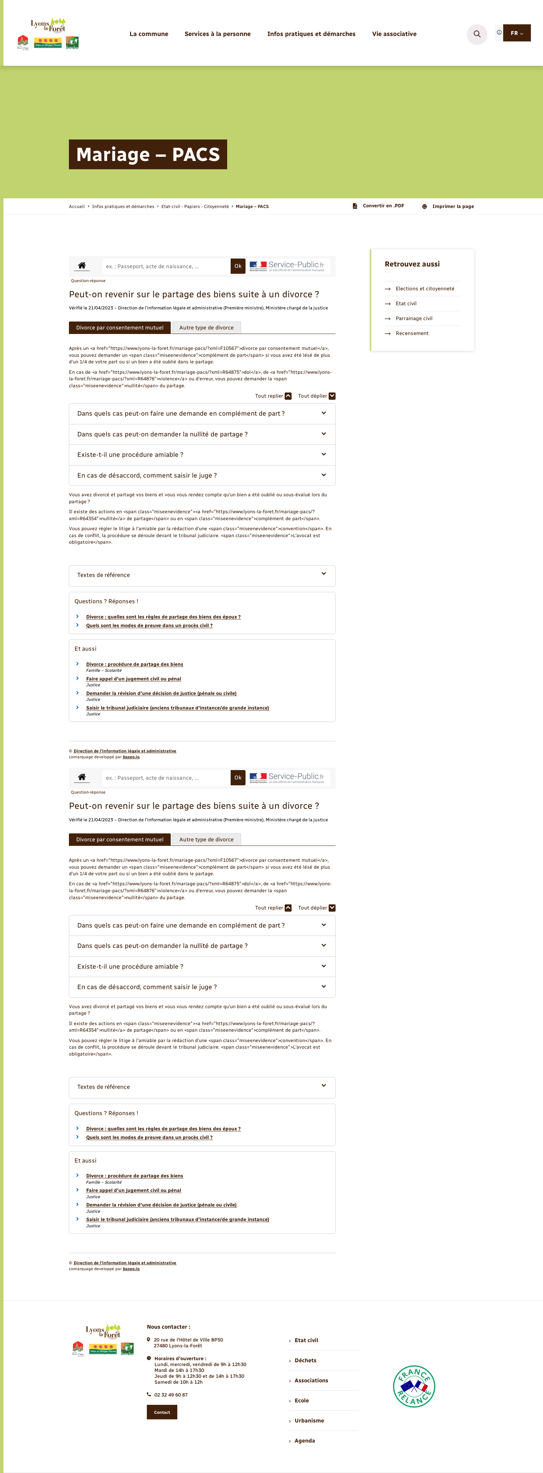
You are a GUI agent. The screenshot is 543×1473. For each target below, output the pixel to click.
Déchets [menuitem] (302, 1360)
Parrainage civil (409, 318)
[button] (202, 414)
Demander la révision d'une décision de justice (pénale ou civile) (161, 693)
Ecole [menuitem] (299, 1400)
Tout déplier (317, 396)
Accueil (77, 206)
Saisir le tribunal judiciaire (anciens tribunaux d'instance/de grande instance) (177, 708)
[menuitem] (149, 34)
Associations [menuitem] (308, 1380)
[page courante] (252, 206)
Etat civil (401, 303)
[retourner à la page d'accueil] (47, 34)
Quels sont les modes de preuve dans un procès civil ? (149, 626)
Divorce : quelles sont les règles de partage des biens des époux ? (163, 617)
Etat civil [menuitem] (303, 1340)
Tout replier (273, 396)
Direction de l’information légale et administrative (125, 751)
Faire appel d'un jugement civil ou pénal (133, 679)
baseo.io (131, 756)
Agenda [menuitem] (302, 1440)
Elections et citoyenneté (419, 289)
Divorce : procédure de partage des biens (134, 664)
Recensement (407, 333)
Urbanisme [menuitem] (306, 1420)
